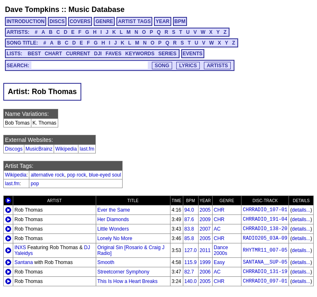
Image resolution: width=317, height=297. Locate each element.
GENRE (104, 21)
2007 (205, 229)
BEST (34, 54)
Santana (23, 262)
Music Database (97, 9)
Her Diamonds (113, 219)
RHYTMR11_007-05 (265, 250)
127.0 (191, 250)
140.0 (191, 281)
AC (217, 229)
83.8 (189, 229)
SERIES (167, 54)
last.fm (87, 149)
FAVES (113, 54)
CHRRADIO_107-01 (265, 210)
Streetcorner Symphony (123, 272)
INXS (20, 247)
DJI (98, 54)
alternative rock (47, 175)
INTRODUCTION (26, 21)
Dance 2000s (221, 250)
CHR (219, 210)
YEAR (162, 21)
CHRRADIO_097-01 (265, 281)
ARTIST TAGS (134, 21)
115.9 (191, 262)
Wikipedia (66, 149)
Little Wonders (113, 229)
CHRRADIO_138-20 (265, 229)
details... (301, 210)
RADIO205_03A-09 (265, 238)
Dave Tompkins (32, 9)
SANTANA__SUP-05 (265, 262)
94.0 (189, 210)
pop (35, 183)
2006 (205, 272)
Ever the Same (113, 210)
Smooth (105, 262)
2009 (205, 219)
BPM (180, 21)
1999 (205, 262)
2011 (205, 250)
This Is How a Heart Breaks (127, 281)
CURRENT (78, 54)
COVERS (80, 21)
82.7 (189, 272)
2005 (205, 210)
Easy (219, 262)
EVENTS (193, 54)
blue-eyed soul (105, 175)
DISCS (57, 21)
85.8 (189, 238)
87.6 (189, 219)
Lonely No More (114, 238)
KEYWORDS (140, 54)
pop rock (76, 175)
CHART (53, 54)
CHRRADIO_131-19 (265, 272)
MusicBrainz (39, 149)
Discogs (14, 149)
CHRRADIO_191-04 (265, 219)
